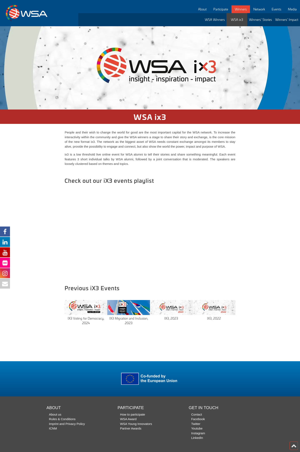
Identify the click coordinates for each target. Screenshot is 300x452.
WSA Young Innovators (136, 424)
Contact (196, 414)
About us (55, 414)
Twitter (195, 424)
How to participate (132, 414)
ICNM (53, 428)
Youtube (197, 428)
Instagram (198, 433)
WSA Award (128, 419)
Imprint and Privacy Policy (67, 424)
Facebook (198, 419)
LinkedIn (197, 438)
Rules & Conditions (62, 419)
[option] (150, 68)
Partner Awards (130, 428)
